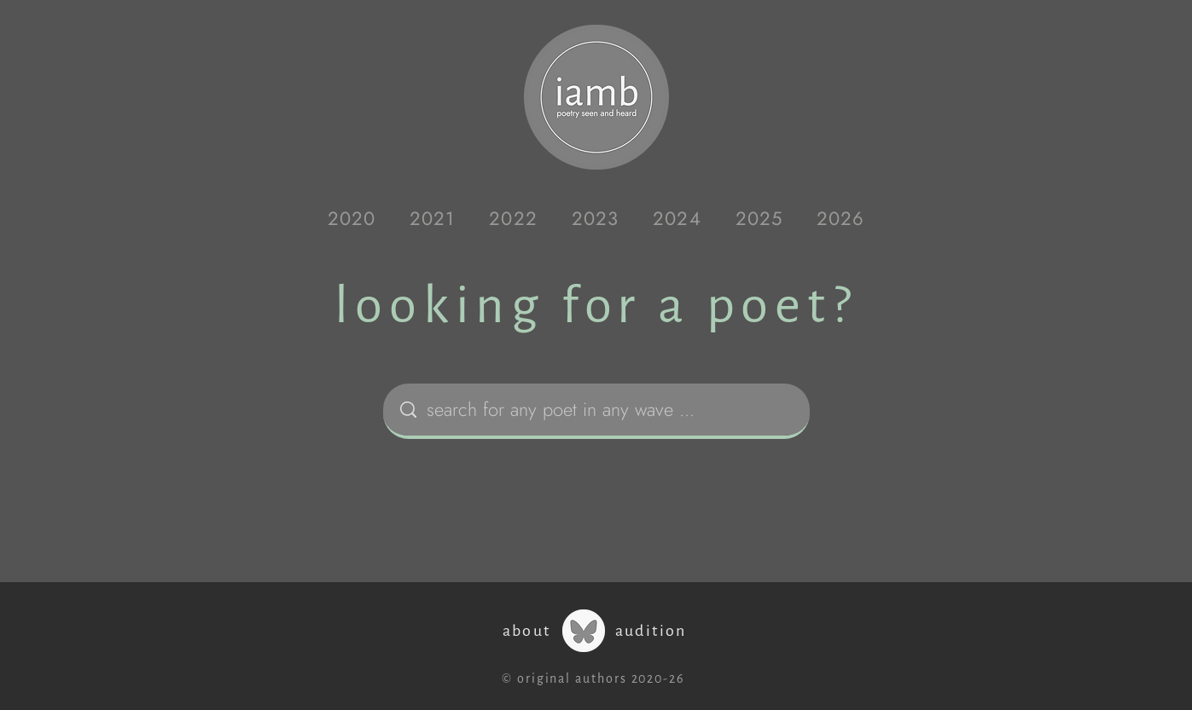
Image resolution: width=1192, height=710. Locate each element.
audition (651, 630)
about (527, 630)
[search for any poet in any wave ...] (600, 410)
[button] (351, 218)
